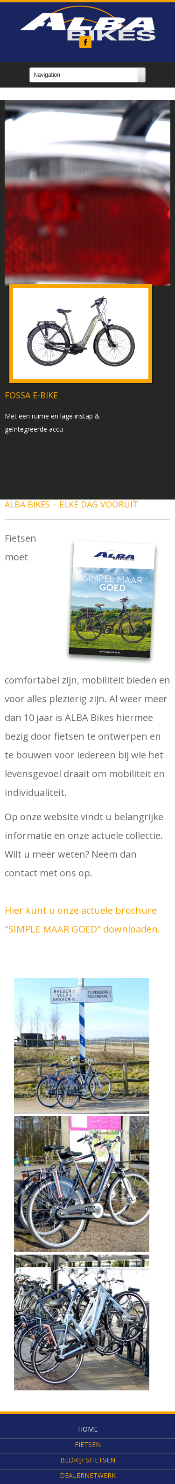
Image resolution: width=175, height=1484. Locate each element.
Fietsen (88, 1444)
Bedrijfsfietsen (87, 1459)
